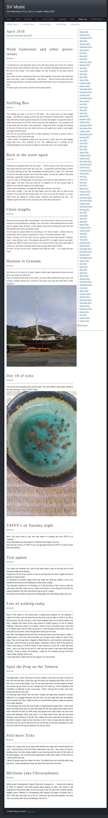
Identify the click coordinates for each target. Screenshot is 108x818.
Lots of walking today (26, 604)
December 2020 (86, 62)
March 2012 (84, 291)
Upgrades (62, 19)
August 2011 (84, 312)
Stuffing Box (18, 103)
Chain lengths (19, 209)
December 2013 (86, 249)
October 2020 (85, 65)
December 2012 (86, 282)
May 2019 (83, 110)
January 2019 (85, 122)
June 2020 (83, 71)
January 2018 (85, 158)
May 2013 (83, 270)
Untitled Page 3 (13, 24)
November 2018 (86, 128)
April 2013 (83, 273)
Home (9, 19)
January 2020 (85, 86)
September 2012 (86, 285)
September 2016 (86, 206)
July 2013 (83, 264)
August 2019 (84, 101)
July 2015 (83, 233)
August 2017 (84, 173)
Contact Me (30, 811)
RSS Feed (83, 325)
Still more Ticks (21, 735)
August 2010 (84, 321)
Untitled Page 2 (45, 24)
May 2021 (83, 56)
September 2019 (86, 98)
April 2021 (83, 59)
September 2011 (86, 309)
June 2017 (83, 179)
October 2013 (85, 255)
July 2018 (83, 140)
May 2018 (83, 146)
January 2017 (85, 194)
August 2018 (84, 137)
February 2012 (85, 294)
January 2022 (85, 44)
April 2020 (83, 77)
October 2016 (85, 203)
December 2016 (86, 197)
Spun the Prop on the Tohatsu (32, 667)
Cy (37, 19)
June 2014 (83, 240)
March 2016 (84, 224)
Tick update (17, 557)
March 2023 (84, 32)
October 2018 (85, 131)
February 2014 (85, 243)
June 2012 (83, 288)
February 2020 (85, 83)
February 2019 (85, 119)
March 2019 (84, 116)
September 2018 (86, 134)
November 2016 (86, 200)
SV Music (28, 19)
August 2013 (84, 261)
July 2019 (83, 104)
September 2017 (86, 170)
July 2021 (83, 53)
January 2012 (85, 297)
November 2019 (86, 92)
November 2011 (86, 303)
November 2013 (86, 252)
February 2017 (85, 191)
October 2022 (85, 35)
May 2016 (83, 218)
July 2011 (83, 315)
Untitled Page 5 (97, 19)
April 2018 (83, 149)
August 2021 (84, 50)
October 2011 (85, 306)
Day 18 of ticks (20, 376)
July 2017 (83, 176)
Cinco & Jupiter (48, 19)
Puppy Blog (74, 24)
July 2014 (83, 237)
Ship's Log (83, 19)
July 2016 (83, 212)
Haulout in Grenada (24, 261)
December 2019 (86, 89)
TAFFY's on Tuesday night (30, 525)
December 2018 (86, 125)
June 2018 (83, 143)
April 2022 (83, 41)
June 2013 (83, 267)
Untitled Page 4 (29, 24)
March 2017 (84, 188)
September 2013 (86, 258)
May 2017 (83, 182)
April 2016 (83, 221)
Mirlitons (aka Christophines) (33, 773)
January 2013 (85, 279)
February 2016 (85, 227)
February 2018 (85, 155)
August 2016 (84, 209)
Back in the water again (27, 155)
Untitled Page (61, 24)
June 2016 (83, 215)
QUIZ (18, 19)
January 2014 (85, 246)
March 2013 (84, 276)
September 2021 (86, 47)
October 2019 (85, 95)
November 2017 (86, 164)
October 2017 (85, 167)
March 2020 (84, 80)
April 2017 (83, 185)
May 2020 (83, 74)
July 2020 (83, 68)
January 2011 (85, 318)
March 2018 (84, 152)
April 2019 (83, 113)
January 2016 (85, 230)
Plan (72, 19)
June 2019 (83, 107)
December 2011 (86, 300)
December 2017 (86, 161)
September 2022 (86, 38)
